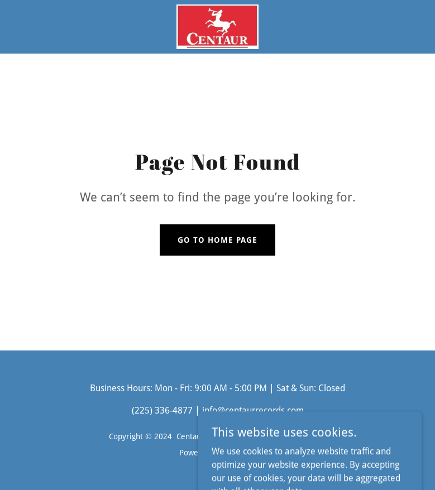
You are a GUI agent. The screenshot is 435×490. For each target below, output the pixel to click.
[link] (217, 26)
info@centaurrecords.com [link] (253, 410)
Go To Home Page (217, 240)
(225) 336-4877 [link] (162, 410)
